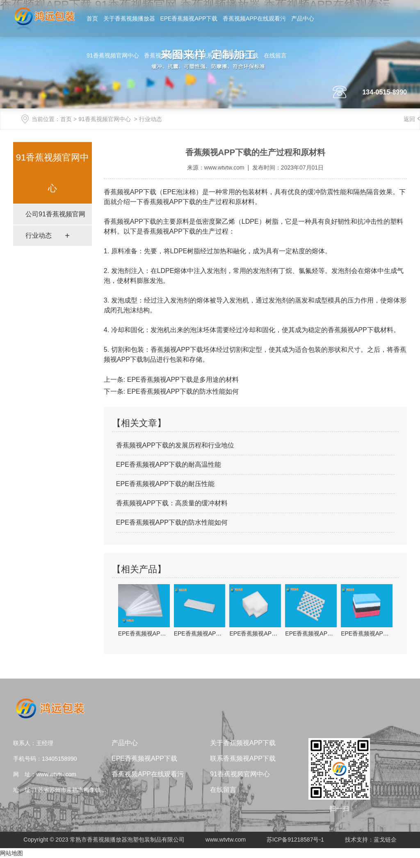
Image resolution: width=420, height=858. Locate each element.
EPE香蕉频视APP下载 (188, 18)
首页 (92, 18)
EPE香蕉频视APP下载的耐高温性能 (168, 464)
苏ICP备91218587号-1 (295, 839)
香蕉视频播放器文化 (170, 55)
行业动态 (38, 235)
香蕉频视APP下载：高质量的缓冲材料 (172, 503)
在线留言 (275, 55)
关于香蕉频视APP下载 (243, 742)
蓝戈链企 (385, 839)
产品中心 (302, 18)
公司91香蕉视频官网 (55, 214)
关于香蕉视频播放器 (129, 18)
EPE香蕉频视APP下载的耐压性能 (165, 483)
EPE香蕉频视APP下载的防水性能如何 (181, 391)
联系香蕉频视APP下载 (229, 55)
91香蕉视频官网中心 (113, 55)
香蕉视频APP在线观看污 (254, 18)
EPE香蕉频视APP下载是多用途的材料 (181, 379)
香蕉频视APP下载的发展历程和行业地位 (175, 445)
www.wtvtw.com (224, 167)
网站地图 (11, 853)
